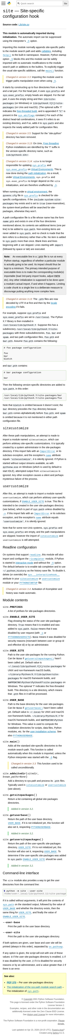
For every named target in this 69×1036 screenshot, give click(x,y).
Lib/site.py (24, 24)
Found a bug (57, 1030)
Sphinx (56, 1033)
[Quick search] (40, 3)
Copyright (28, 999)
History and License (36, 1014)
